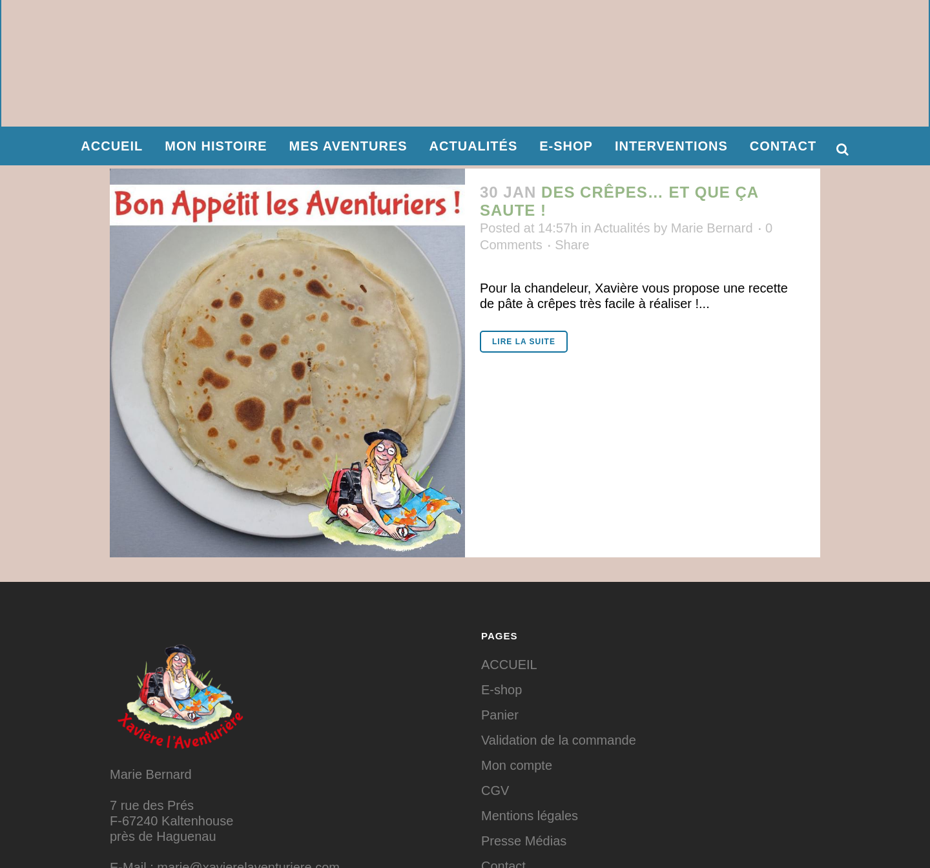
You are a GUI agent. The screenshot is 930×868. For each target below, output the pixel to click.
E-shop (501, 690)
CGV (495, 790)
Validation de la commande (558, 740)
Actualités (622, 228)
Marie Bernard (712, 228)
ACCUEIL (509, 664)
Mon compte (516, 765)
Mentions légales (529, 816)
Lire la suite (523, 341)
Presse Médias (523, 841)
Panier (500, 715)
